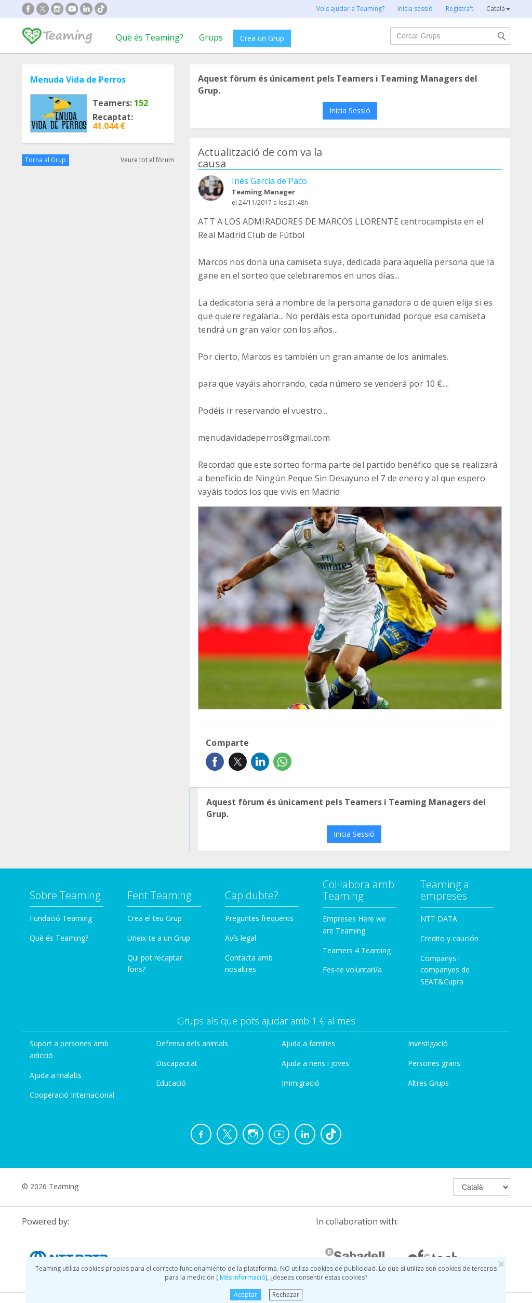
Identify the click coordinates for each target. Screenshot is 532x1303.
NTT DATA (438, 919)
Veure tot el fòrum (147, 159)
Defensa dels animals (192, 1043)
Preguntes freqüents (259, 918)
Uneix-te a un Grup (158, 938)
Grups (211, 37)
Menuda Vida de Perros (78, 79)
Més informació (241, 1277)
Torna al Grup (45, 159)
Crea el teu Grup (154, 918)
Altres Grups (428, 1083)
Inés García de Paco (269, 181)
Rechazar (285, 1294)
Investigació (428, 1043)
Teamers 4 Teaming (357, 950)
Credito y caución (449, 938)
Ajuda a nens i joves (315, 1063)
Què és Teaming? (149, 37)
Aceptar (245, 1294)
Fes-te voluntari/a (352, 970)
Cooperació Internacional (72, 1095)
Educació (171, 1083)
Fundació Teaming (61, 918)
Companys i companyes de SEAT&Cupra (445, 970)
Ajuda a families (308, 1043)
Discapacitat (176, 1063)
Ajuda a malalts (56, 1075)
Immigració (301, 1083)
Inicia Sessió (349, 110)
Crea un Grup (262, 38)
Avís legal (240, 938)
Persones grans (434, 1063)
